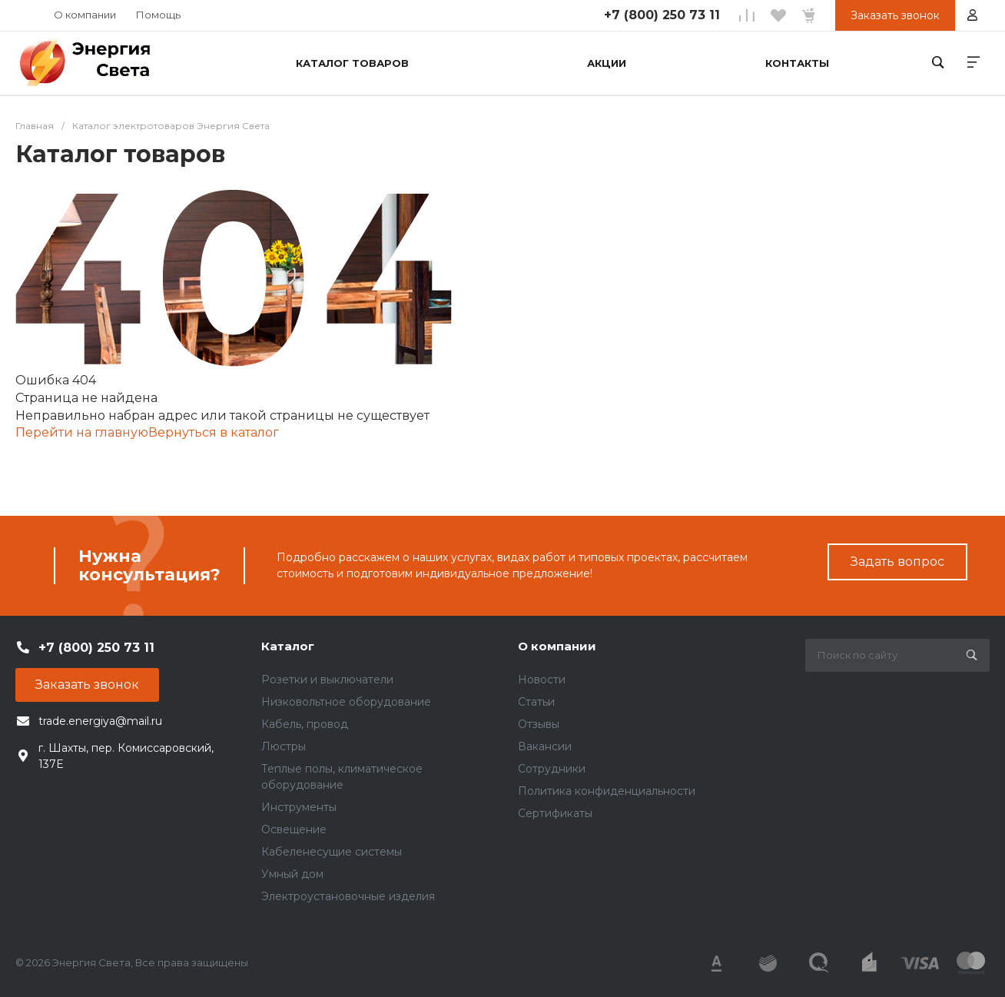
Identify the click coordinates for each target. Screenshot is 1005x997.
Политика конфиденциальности (606, 791)
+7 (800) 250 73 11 (662, 15)
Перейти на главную (81, 432)
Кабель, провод (304, 724)
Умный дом (292, 874)
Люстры (283, 746)
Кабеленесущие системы (331, 852)
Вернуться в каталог (213, 432)
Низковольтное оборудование (346, 702)
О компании (85, 14)
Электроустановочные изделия (348, 896)
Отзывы (538, 724)
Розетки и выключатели (327, 679)
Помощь (158, 14)
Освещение (294, 829)
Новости (542, 679)
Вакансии (545, 746)
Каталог (287, 646)
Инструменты (299, 807)
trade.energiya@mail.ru (100, 721)
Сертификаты (555, 813)
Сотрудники (551, 769)
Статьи (536, 702)
